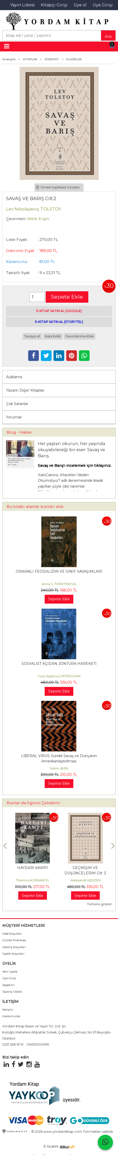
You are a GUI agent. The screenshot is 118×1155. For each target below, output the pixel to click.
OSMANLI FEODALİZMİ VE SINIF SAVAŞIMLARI (59, 571)
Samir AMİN (59, 768)
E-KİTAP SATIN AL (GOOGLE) (59, 311)
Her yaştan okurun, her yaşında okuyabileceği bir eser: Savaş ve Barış (71, 449)
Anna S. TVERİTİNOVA (59, 584)
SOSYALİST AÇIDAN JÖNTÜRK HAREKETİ (59, 663)
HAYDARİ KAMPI (32, 867)
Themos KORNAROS (32, 880)
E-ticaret (51, 1146)
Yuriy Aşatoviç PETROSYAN (59, 676)
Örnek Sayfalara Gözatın (58, 187)
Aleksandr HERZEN (85, 880)
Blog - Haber (19, 432)
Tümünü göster (99, 904)
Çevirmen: (16, 218)
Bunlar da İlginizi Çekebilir (33, 802)
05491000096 (38, 1044)
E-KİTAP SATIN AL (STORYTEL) (59, 322)
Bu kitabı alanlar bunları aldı (35, 506)
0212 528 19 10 (13, 1044)
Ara (108, 36)
